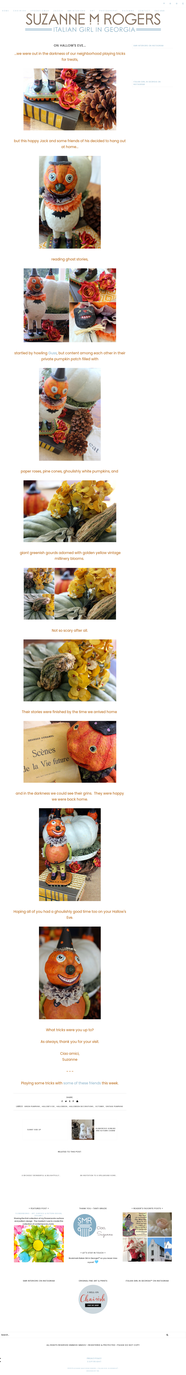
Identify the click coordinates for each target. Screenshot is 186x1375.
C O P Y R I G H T (94, 1361)
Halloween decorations (81, 1106)
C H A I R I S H (19, 11)
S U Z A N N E (128, 11)
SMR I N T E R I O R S (76, 11)
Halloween (62, 1106)
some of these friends (82, 1083)
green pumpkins (32, 1106)
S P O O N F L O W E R (40, 11)
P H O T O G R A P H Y (108, 11)
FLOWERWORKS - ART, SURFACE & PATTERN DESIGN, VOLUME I (39, 1214)
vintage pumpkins (114, 1106)
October (99, 1106)
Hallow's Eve (48, 1106)
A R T (92, 11)
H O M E (5, 11)
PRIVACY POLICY (94, 1358)
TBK (97, 1371)
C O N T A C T (144, 11)
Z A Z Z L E (58, 11)
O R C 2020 (160, 11)
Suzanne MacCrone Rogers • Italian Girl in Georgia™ (95, 1368)
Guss (52, 353)
